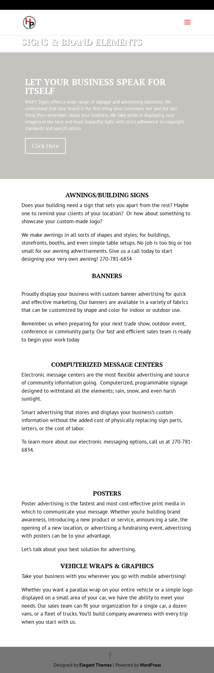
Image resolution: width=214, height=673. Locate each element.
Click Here (45, 146)
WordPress (150, 665)
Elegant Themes (95, 665)
